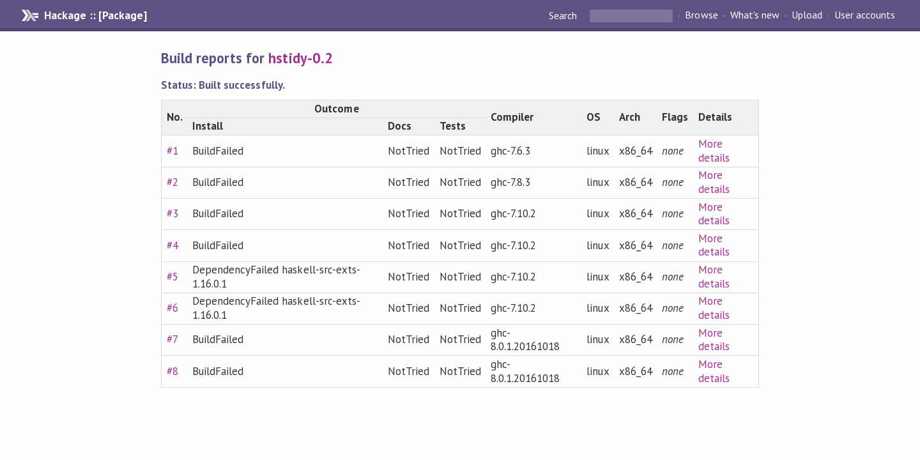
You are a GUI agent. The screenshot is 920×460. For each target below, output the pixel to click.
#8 (172, 371)
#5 (172, 277)
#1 (172, 151)
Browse (701, 15)
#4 (172, 245)
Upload (807, 15)
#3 (172, 213)
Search (564, 15)
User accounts (864, 15)
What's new (754, 15)
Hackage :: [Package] (95, 15)
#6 (172, 308)
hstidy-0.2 (300, 58)
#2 (172, 182)
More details (714, 151)
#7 (172, 339)
